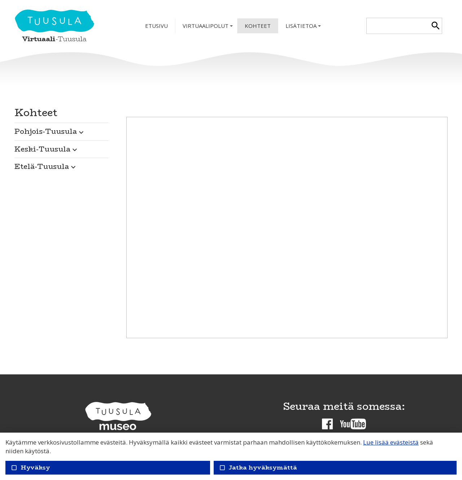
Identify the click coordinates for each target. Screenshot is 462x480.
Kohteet (258, 25)
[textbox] (398, 26)
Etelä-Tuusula (46, 166)
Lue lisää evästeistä (391, 442)
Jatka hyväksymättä (258, 467)
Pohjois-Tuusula (50, 131)
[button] (61, 129)
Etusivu (156, 25)
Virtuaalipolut (208, 27)
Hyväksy (30, 467)
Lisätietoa (304, 27)
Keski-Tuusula (46, 148)
